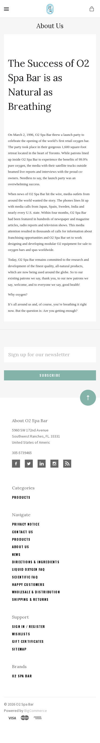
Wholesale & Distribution (36, 592)
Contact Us (22, 532)
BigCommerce (35, 710)
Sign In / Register (28, 626)
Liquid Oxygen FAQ (28, 569)
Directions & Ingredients (35, 562)
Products (21, 497)
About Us (20, 546)
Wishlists (21, 634)
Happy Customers (28, 584)
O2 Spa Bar (22, 676)
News (16, 554)
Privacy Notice (25, 524)
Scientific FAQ (25, 577)
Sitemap (19, 649)
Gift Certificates (28, 641)
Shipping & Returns (30, 599)
